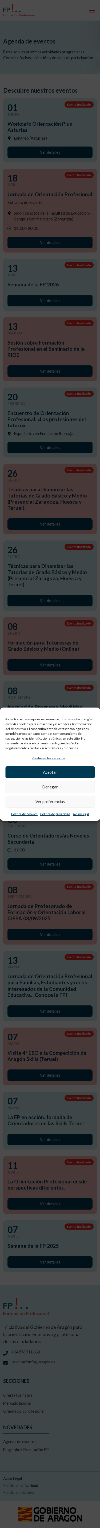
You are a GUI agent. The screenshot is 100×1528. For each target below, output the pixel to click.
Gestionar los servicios (48, 758)
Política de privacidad (55, 814)
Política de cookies (24, 814)
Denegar (50, 786)
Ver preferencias (50, 801)
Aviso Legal (81, 814)
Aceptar (50, 772)
